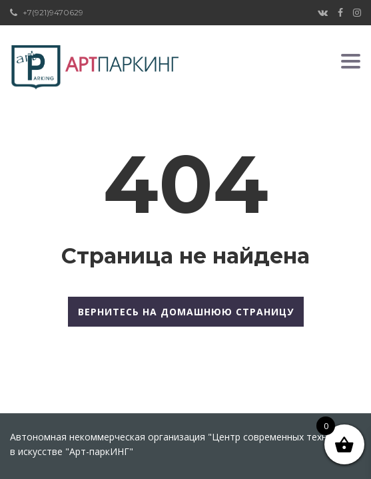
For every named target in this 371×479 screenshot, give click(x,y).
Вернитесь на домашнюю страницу (186, 311)
